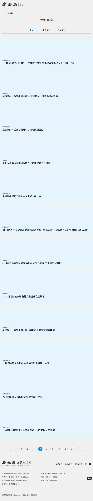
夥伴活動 (61, 30)
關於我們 (59, 464)
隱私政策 (78, 464)
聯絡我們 (68, 464)
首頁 (3, 13)
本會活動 (46, 30)
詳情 (46, 54)
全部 (32, 30)
